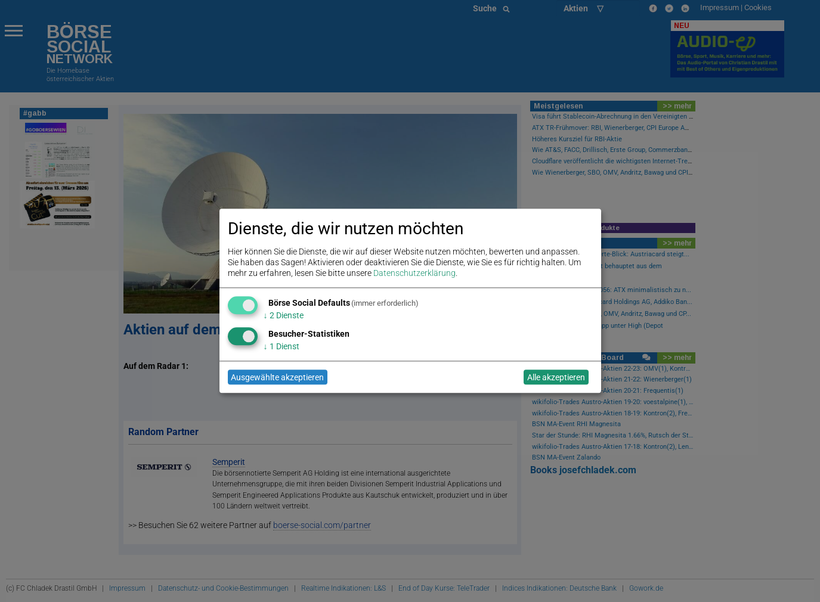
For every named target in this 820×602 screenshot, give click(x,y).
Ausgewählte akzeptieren (277, 377)
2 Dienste (284, 315)
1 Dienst (281, 346)
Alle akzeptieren (556, 377)
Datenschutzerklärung (414, 273)
